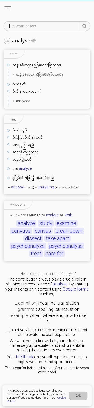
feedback (24, 356)
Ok (78, 395)
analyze (25, 168)
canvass (21, 231)
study (45, 223)
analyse (17, 187)
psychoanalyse (66, 246)
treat (36, 253)
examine (66, 223)
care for (54, 253)
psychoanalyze (28, 246)
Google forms (75, 289)
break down (69, 231)
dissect (33, 238)
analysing (46, 187)
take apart (57, 238)
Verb (68, 215)
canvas (43, 231)
